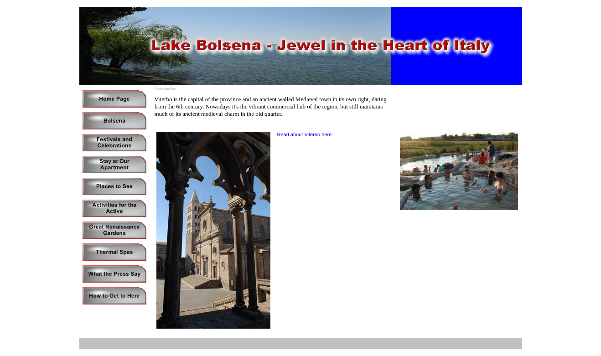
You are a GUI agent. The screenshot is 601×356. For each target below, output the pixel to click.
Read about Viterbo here (304, 134)
